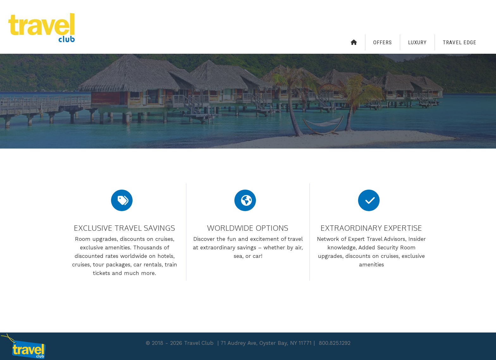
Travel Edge (459, 42)
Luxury (417, 42)
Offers (382, 42)
